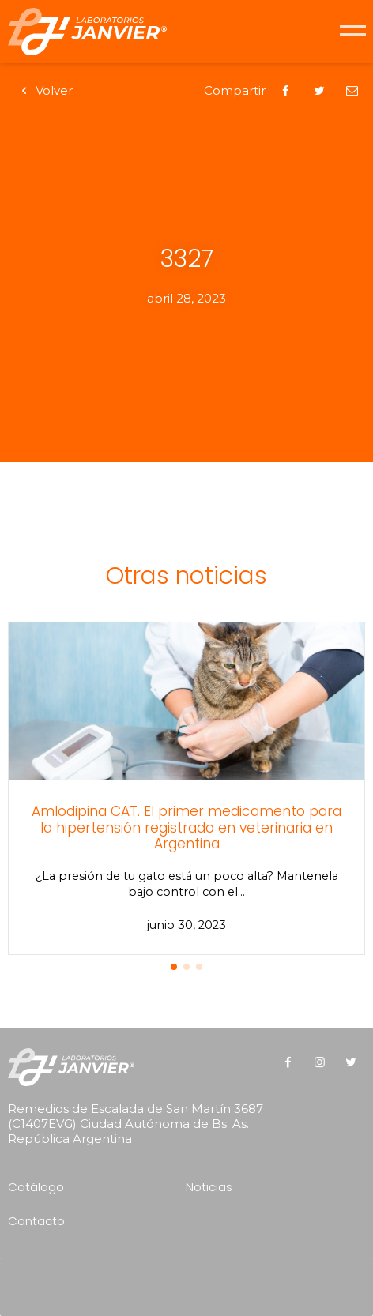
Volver (44, 90)
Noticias (209, 1187)
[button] (174, 967)
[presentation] (190, 1281)
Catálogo (36, 1187)
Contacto (36, 1221)
